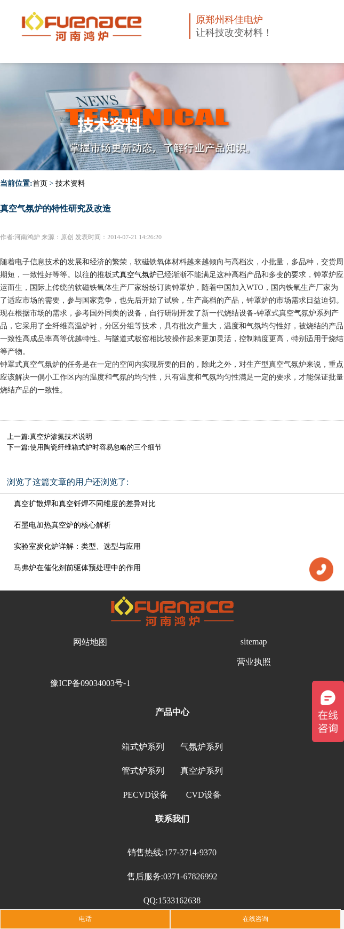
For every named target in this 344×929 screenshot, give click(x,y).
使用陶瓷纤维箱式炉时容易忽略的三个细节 (96, 447)
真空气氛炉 (138, 275)
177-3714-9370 (190, 852)
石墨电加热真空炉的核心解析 (62, 525)
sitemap (254, 641)
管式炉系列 (143, 770)
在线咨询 (255, 919)
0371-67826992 (190, 876)
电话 (85, 919)
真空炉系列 (201, 770)
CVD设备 (203, 794)
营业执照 (254, 661)
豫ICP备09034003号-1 (90, 683)
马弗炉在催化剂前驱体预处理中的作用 (77, 568)
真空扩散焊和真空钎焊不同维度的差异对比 (85, 504)
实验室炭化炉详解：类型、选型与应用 (77, 546)
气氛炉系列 (201, 746)
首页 (40, 183)
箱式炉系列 (143, 746)
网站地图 (90, 642)
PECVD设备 (145, 794)
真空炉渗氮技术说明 (61, 436)
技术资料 (70, 183)
